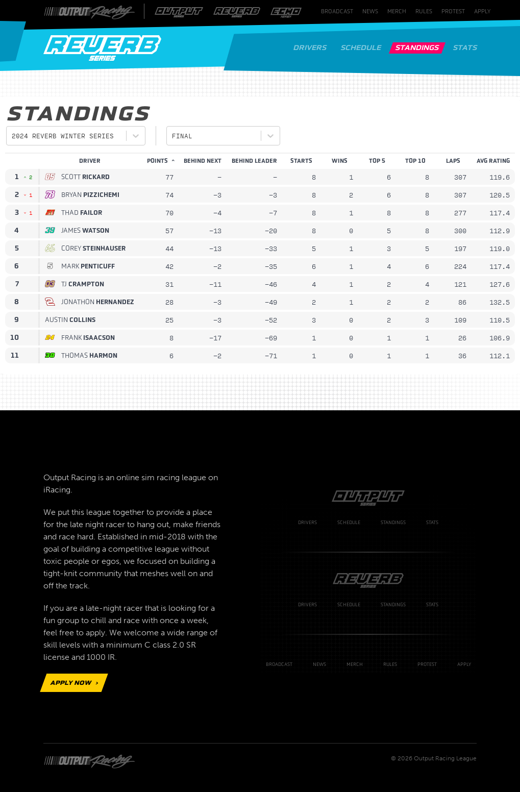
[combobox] (14, 135)
